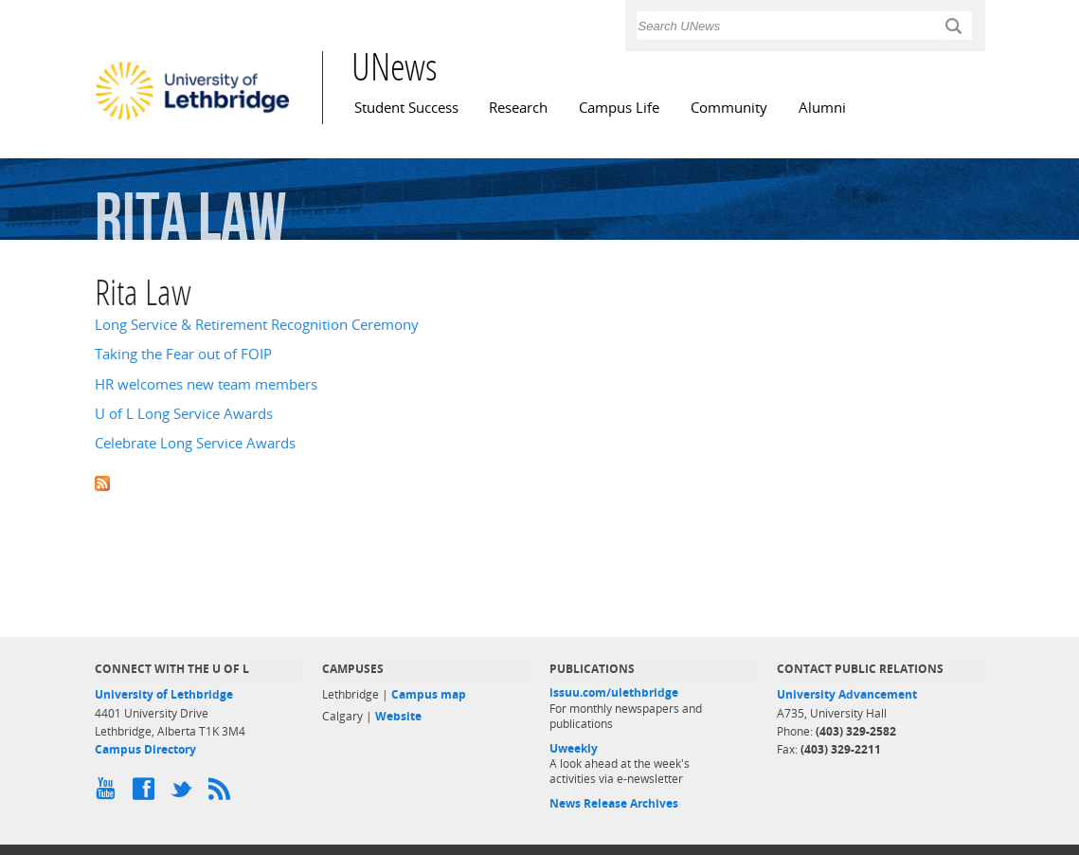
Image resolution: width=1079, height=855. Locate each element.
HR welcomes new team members (206, 384)
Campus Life (619, 108)
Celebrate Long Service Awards (195, 443)
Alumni (822, 108)
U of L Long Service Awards (184, 414)
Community (729, 108)
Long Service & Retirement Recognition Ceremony (257, 325)
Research (518, 108)
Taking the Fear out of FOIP (183, 354)
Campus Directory (145, 749)
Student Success (406, 108)
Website (398, 716)
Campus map (428, 694)
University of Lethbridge (164, 694)
